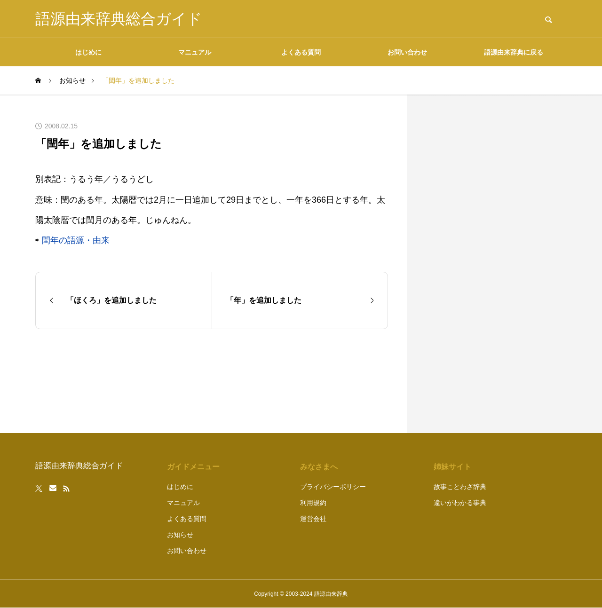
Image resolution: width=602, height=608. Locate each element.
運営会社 (313, 518)
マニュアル (194, 52)
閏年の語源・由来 (76, 240)
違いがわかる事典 (460, 502)
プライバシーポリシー (333, 486)
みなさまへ (319, 467)
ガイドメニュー (193, 467)
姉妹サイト (452, 467)
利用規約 (313, 502)
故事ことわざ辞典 (460, 486)
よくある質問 (301, 52)
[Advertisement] (496, 264)
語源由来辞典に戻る (513, 52)
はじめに (88, 52)
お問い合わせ (407, 52)
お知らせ (180, 534)
